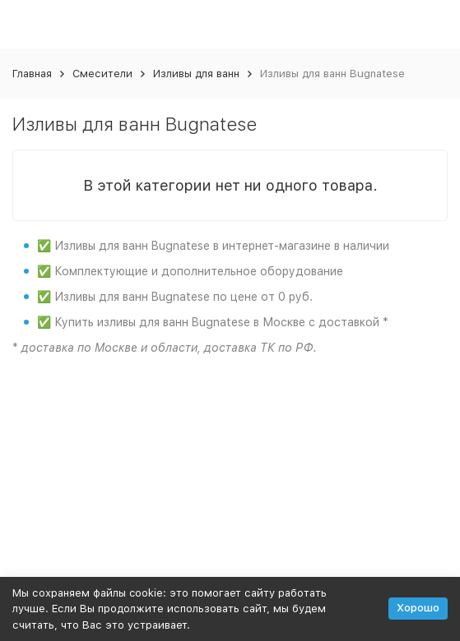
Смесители (102, 73)
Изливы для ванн (196, 73)
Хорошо (418, 608)
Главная (32, 73)
